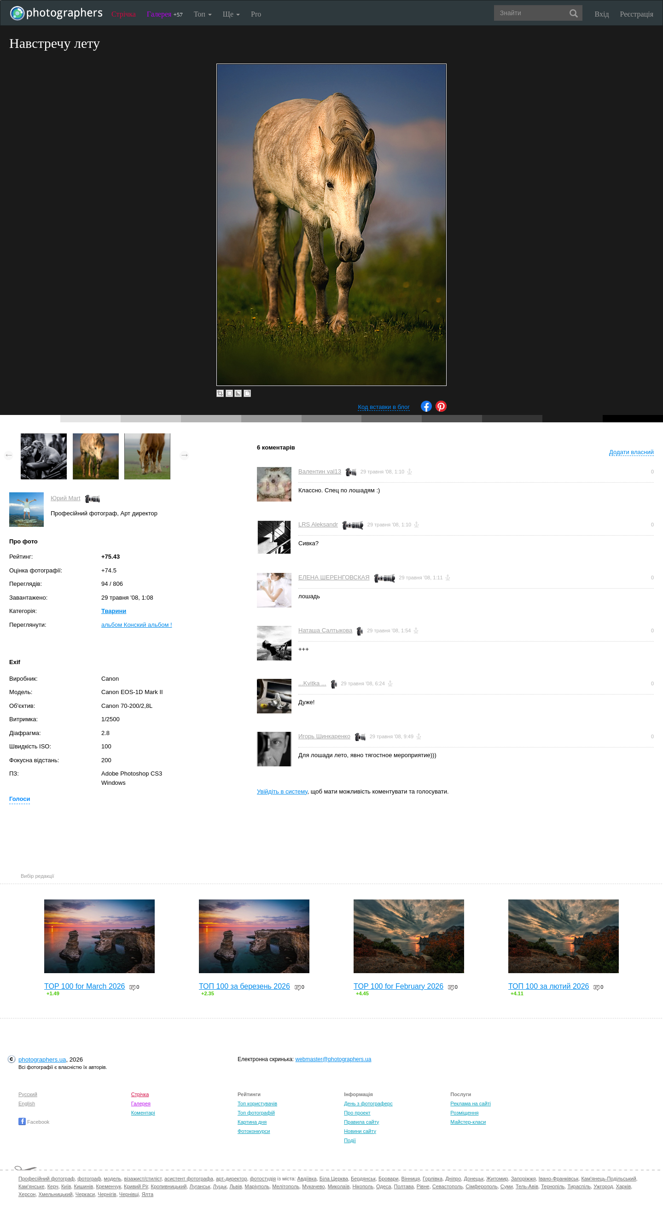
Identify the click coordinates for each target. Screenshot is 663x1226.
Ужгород (603, 1186)
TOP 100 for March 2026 (84, 986)
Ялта (147, 1194)
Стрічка (123, 14)
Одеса (383, 1186)
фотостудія (263, 1178)
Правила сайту (361, 1122)
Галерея (165, 14)
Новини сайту (360, 1131)
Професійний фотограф (46, 1178)
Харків (623, 1186)
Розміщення (464, 1112)
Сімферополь (481, 1186)
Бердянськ (363, 1178)
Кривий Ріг (136, 1186)
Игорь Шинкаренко (324, 736)
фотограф (89, 1178)
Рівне (423, 1186)
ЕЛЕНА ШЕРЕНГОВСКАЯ (334, 577)
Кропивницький (169, 1186)
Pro (256, 14)
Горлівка (432, 1178)
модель (113, 1178)
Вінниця (410, 1178)
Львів (235, 1186)
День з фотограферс (368, 1103)
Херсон (26, 1194)
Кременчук (108, 1186)
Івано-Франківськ (558, 1178)
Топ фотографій (256, 1112)
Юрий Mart (66, 498)
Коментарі (143, 1112)
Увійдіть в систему (282, 791)
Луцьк (220, 1186)
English (26, 1103)
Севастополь (447, 1186)
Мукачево (313, 1186)
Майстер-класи (468, 1122)
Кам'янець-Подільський (608, 1178)
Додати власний (631, 452)
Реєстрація (636, 14)
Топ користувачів (257, 1103)
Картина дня (252, 1122)
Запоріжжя (523, 1178)
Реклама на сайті (470, 1103)
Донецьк (473, 1178)
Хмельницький (56, 1194)
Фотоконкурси (254, 1131)
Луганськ (200, 1186)
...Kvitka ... (312, 683)
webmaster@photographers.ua (334, 1059)
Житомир (497, 1178)
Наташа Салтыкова (325, 630)
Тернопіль (552, 1186)
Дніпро (453, 1178)
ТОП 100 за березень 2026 (244, 986)
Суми (506, 1186)
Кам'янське (31, 1186)
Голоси (19, 798)
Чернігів (107, 1194)
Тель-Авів (527, 1186)
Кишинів (83, 1186)
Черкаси (85, 1194)
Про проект (357, 1112)
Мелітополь (285, 1186)
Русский (27, 1094)
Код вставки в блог (384, 406)
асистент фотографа (188, 1178)
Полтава (404, 1186)
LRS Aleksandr (318, 524)
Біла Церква (334, 1178)
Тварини (113, 610)
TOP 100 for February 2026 (398, 986)
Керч (52, 1186)
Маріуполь (257, 1186)
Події (350, 1140)
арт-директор (231, 1178)
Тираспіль (579, 1186)
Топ (203, 14)
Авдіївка (307, 1178)
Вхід (602, 14)
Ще (231, 14)
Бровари (388, 1178)
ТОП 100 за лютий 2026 (548, 986)
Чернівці (129, 1194)
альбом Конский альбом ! (136, 624)
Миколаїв (339, 1186)
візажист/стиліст (142, 1178)
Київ (66, 1186)
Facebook (33, 1122)
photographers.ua (42, 1059)
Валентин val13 (319, 471)
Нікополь (362, 1186)
